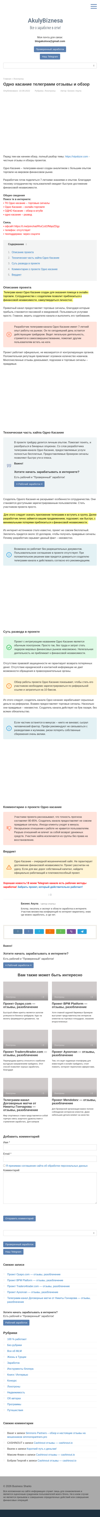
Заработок (13, 1370)
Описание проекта (23, 252)
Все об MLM (14, 1358)
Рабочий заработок (16, 1329)
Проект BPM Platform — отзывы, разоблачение (69, 1011)
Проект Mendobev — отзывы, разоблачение (74, 1108)
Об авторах (14, 1405)
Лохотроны (50, 91)
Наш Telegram (50, 56)
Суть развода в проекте (26, 263)
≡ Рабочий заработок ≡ (30, 484)
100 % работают (17, 1346)
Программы (14, 1411)
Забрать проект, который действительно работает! (50, 887)
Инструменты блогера (20, 1376)
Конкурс (12, 1387)
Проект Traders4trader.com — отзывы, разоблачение (25, 1059)
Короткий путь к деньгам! (42, 1456)
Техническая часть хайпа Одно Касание (35, 258)
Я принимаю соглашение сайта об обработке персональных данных (47, 1172)
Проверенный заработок (50, 49)
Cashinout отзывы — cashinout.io (53, 1450)
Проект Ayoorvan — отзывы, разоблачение (73, 1059)
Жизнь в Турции (16, 1364)
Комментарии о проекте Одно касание (35, 269)
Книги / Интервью (17, 1382)
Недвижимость (16, 1399)
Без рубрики (14, 1352)
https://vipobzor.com (76, 156)
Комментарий (11, 1176)
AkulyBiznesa (45, 20)
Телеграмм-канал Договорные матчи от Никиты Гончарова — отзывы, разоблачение (20, 1111)
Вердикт (17, 275)
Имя (6, 1148)
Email (7, 1160)
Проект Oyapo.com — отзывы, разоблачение (20, 1011)
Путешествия (15, 1417)
